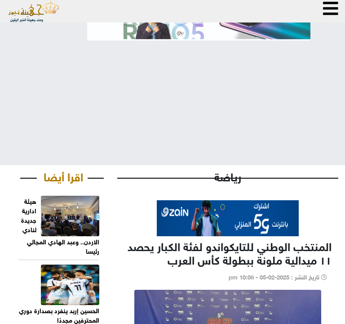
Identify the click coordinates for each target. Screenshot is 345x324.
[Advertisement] (172, 95)
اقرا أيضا (63, 175)
